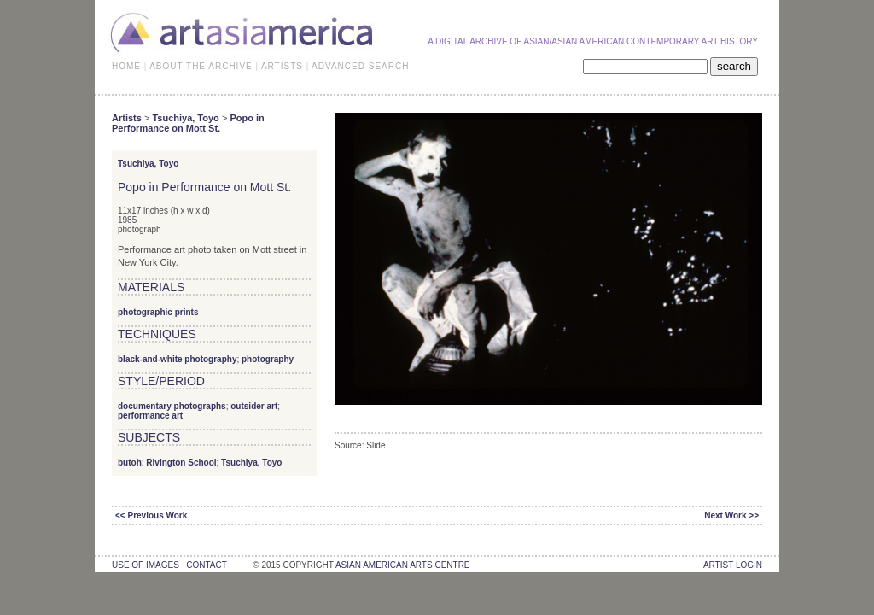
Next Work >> (731, 515)
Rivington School (181, 462)
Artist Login (732, 565)
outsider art (253, 406)
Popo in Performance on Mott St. (188, 123)
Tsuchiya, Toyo (185, 118)
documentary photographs (172, 406)
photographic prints (158, 312)
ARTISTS (282, 66)
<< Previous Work (151, 515)
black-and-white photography (177, 359)
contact (206, 565)
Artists (127, 118)
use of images (145, 565)
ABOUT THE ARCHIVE (201, 66)
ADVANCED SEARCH (360, 66)
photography (268, 359)
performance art (150, 415)
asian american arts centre (402, 565)
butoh (130, 462)
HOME (126, 66)
